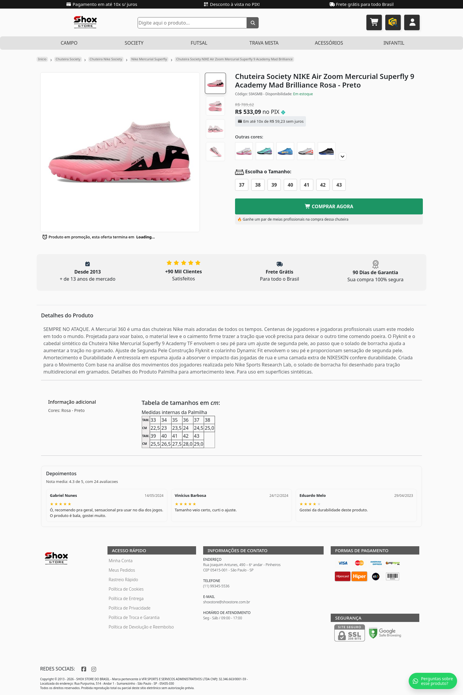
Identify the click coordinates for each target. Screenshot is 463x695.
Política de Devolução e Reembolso (141, 627)
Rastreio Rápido (123, 579)
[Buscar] (253, 22)
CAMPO (69, 43)
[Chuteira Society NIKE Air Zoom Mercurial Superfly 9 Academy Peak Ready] (264, 151)
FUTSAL (199, 43)
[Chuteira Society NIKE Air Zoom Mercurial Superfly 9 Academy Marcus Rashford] (243, 151)
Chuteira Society (68, 59)
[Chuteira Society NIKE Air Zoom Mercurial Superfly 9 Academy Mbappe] (285, 151)
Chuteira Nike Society (106, 59)
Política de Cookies (126, 589)
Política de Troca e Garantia (134, 617)
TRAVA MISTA (264, 43)
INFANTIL (394, 43)
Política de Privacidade (130, 608)
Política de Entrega (126, 598)
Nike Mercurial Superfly (149, 59)
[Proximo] (342, 156)
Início (42, 59)
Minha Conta (121, 560)
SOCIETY (134, 43)
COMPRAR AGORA (329, 206)
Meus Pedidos (122, 570)
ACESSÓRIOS (329, 43)
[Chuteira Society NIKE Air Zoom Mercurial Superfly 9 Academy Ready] (305, 151)
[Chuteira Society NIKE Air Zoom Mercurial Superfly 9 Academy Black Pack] (326, 151)
